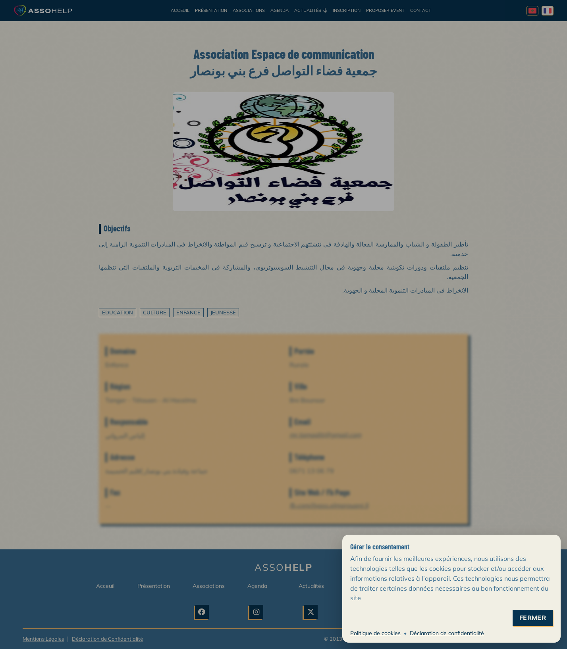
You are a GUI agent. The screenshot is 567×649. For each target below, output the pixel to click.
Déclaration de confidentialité (447, 633)
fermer (532, 618)
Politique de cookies (375, 633)
